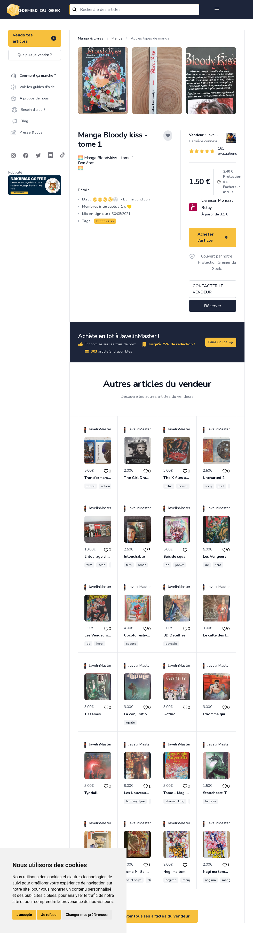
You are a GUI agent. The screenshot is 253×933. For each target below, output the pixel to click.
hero (218, 565)
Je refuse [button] (49, 915)
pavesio (171, 644)
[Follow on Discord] (50, 155)
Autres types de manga (150, 38)
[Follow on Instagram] (13, 155)
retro (168, 486)
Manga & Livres (90, 38)
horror (182, 486)
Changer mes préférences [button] (87, 915)
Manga (117, 38)
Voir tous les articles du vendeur (157, 916)
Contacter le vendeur (208, 289)
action (105, 486)
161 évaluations (227, 151)
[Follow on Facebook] (26, 155)
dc (167, 565)
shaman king (174, 801)
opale (130, 722)
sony (208, 486)
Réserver (212, 306)
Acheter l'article (212, 237)
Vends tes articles (35, 38)
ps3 (221, 486)
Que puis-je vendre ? (35, 54)
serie (101, 565)
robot (90, 486)
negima (170, 880)
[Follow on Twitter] (38, 155)
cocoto (131, 644)
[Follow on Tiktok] (62, 155)
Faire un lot (221, 342)
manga (188, 880)
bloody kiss (105, 221)
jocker (179, 565)
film (89, 565)
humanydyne (135, 801)
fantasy (210, 801)
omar (142, 565)
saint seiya (133, 880)
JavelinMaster (218, 135)
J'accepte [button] (24, 915)
